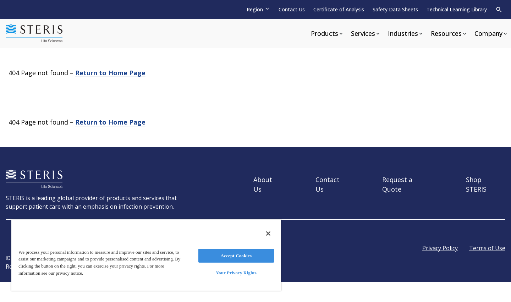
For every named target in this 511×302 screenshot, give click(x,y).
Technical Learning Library (457, 9)
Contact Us (292, 9)
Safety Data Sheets (395, 9)
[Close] (268, 233)
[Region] (258, 9)
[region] (146, 255)
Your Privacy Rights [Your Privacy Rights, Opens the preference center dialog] (236, 272)
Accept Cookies (236, 255)
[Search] (498, 9)
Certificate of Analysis (338, 9)
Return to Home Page (110, 72)
